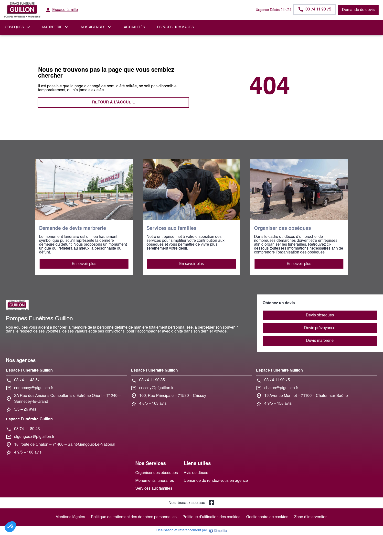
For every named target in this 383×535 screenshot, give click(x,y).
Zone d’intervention (311, 517)
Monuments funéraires (154, 481)
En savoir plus (84, 264)
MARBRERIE (52, 27)
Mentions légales (70, 517)
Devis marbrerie (320, 341)
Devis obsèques (320, 315)
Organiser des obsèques (156, 473)
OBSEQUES (14, 27)
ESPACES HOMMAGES (175, 27)
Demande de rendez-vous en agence (216, 481)
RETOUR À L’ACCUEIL (113, 102)
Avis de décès (196, 473)
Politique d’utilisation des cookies (211, 517)
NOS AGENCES (93, 27)
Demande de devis (358, 10)
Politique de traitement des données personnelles (134, 517)
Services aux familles (153, 489)
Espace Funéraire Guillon (29, 371)
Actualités (134, 27)
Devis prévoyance (319, 328)
